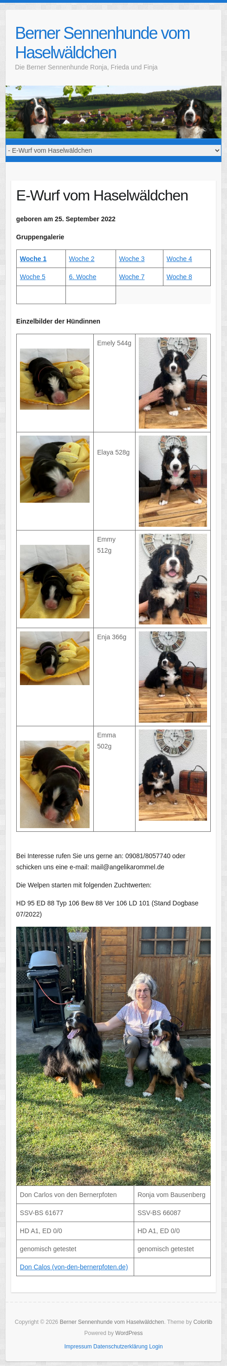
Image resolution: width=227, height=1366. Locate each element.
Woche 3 (132, 258)
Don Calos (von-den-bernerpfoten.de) (74, 1267)
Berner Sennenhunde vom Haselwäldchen (102, 43)
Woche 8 (179, 277)
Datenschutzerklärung (120, 1346)
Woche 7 (132, 277)
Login (155, 1346)
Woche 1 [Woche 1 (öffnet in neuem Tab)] (33, 258)
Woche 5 (32, 277)
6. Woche (83, 277)
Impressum (77, 1346)
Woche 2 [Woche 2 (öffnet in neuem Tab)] (82, 258)
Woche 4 (179, 258)
